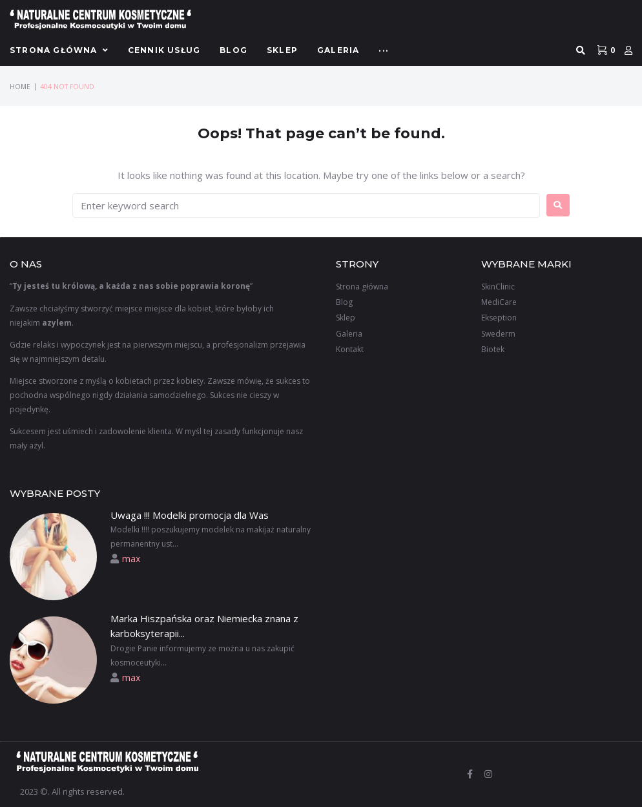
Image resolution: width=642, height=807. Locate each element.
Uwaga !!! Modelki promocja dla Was (189, 514)
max (131, 558)
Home (20, 86)
